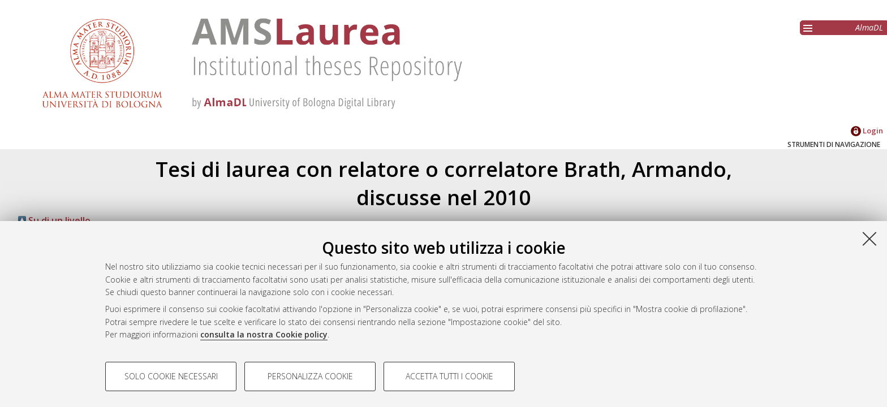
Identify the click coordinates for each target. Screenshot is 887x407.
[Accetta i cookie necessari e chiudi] (869, 239)
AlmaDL (869, 27)
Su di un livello (54, 220)
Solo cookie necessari (171, 376)
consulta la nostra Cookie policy (264, 334)
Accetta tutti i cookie (449, 376)
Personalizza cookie (310, 376)
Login (867, 130)
